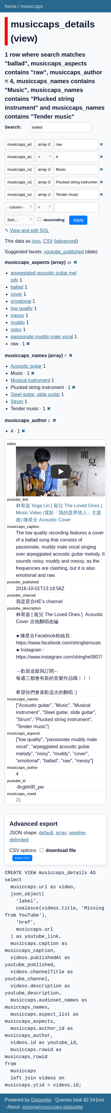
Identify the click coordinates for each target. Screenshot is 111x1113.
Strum (17, 401)
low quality (22, 308)
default (46, 832)
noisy (16, 329)
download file (58, 850)
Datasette (41, 1099)
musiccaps (31, 6)
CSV (48, 241)
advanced (66, 241)
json (36, 241)
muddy (18, 322)
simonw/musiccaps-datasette (52, 1106)
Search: (13, 126)
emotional (21, 301)
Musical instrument (30, 380)
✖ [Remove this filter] (101, 144)
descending (51, 220)
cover (16, 294)
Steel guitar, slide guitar (35, 394)
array (61, 832)
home (11, 6)
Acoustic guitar (26, 366)
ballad (17, 287)
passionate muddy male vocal (42, 336)
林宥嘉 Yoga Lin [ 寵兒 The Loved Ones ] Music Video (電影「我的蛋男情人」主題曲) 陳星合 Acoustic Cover (60, 512)
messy (17, 315)
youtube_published (64, 251)
